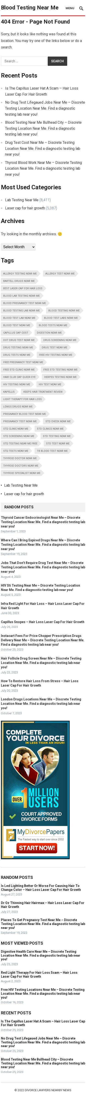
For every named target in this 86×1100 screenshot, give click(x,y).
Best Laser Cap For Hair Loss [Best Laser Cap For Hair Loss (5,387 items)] (22, 288)
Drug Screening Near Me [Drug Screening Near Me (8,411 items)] (59, 340)
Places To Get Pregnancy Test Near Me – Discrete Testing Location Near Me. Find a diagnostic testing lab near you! (43, 924)
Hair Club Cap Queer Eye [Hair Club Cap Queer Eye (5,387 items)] (19, 377)
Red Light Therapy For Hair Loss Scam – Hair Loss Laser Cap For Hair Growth (39, 974)
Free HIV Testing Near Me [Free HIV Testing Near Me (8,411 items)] (55, 354)
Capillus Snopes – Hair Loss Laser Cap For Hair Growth (42, 622)
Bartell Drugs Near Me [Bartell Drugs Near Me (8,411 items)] (19, 281)
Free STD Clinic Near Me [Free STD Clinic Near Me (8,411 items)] (19, 369)
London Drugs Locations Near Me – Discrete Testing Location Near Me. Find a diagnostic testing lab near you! (41, 703)
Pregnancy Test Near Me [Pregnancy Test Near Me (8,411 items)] (20, 421)
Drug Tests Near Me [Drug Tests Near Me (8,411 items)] (16, 354)
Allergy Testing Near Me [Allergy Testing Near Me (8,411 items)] (20, 273)
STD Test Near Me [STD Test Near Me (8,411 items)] (57, 443)
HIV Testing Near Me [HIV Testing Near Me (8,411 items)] (16, 384)
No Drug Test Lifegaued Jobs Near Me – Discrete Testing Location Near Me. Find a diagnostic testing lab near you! (45, 108)
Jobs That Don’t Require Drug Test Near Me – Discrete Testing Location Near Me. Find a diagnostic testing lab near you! (43, 567)
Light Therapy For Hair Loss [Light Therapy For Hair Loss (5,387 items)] (22, 399)
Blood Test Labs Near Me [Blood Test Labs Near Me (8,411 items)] (61, 317)
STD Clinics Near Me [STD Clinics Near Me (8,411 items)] (50, 428)
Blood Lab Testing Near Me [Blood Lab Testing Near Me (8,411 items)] (21, 295)
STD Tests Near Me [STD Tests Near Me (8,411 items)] (15, 450)
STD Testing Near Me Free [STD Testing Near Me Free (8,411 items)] (20, 443)
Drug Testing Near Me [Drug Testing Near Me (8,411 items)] (18, 347)
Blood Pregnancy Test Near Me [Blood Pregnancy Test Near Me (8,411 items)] (24, 303)
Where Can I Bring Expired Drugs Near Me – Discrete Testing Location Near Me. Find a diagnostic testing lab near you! (43, 544)
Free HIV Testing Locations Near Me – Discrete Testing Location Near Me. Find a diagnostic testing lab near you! (43, 993)
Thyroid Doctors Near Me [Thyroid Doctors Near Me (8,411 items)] (20, 465)
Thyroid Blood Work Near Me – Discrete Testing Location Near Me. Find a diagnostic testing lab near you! (43, 168)
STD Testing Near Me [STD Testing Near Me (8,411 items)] (57, 436)
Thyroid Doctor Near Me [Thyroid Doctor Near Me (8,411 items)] (20, 458)
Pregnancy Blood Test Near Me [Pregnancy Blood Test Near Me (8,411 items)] (24, 414)
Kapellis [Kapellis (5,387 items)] (9, 391)
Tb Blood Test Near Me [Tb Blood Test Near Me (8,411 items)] (52, 450)
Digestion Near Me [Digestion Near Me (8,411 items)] (49, 332)
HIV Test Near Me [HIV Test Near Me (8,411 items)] (50, 384)
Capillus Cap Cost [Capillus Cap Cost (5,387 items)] (15, 332)
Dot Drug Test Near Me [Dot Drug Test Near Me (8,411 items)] (19, 340)
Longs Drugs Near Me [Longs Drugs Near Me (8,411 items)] (18, 406)
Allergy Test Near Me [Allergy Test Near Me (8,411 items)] (60, 273)
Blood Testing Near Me (29, 7)
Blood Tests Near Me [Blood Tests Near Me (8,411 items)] (53, 325)
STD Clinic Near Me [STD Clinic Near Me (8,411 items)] (15, 428)
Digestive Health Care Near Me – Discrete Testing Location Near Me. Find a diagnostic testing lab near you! (40, 955)
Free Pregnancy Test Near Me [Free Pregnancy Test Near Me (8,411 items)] (23, 362)
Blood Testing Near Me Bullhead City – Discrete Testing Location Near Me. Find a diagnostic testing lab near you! (43, 128)
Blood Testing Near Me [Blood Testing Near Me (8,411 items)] (64, 310)
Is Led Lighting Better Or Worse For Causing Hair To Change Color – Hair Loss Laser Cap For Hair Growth (41, 888)
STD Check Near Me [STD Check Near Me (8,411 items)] (58, 421)
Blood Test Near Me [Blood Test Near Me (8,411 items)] (16, 325)
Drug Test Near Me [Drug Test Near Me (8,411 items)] (54, 347)
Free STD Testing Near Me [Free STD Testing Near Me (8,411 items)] (60, 369)
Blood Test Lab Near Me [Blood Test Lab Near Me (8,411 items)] (19, 317)
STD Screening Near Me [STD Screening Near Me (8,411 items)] (18, 436)
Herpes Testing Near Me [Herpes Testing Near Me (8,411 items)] (60, 377)
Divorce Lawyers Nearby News (48, 1090)
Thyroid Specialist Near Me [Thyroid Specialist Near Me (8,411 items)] (21, 473)
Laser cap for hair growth (25, 208)
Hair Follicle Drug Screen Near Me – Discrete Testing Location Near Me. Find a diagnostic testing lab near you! (41, 663)
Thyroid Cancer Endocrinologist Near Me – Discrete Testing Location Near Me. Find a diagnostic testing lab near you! (43, 522)
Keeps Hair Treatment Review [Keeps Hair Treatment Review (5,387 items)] (43, 391)
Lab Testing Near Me (22, 200)
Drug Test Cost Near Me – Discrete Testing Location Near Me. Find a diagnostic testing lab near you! (42, 148)
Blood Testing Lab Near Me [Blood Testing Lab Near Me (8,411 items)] (21, 310)
